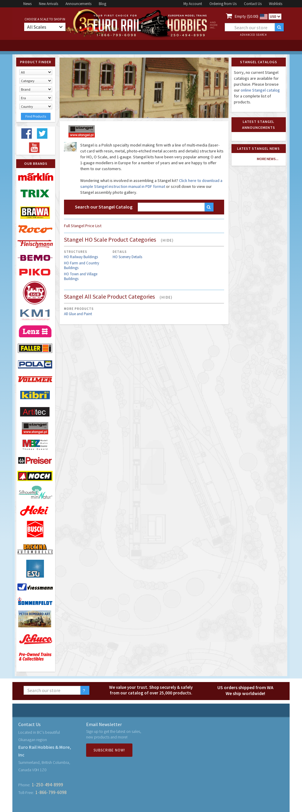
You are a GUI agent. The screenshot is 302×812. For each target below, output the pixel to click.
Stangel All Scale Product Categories (118, 297)
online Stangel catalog (260, 90)
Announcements (78, 3)
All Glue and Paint (78, 314)
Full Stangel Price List (82, 225)
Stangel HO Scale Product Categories (119, 240)
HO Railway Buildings (81, 257)
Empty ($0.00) (246, 16)
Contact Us (253, 3)
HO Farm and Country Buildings (81, 265)
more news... (267, 159)
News (27, 3)
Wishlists (275, 3)
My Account (192, 3)
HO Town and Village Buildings (80, 276)
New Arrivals (48, 3)
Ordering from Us (223, 3)
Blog (102, 3)
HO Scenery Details (127, 257)
